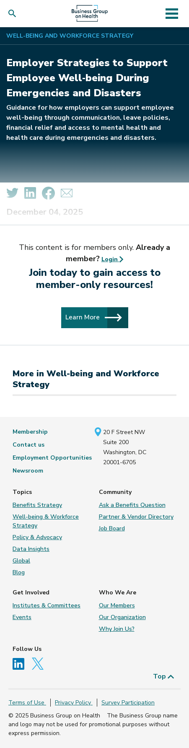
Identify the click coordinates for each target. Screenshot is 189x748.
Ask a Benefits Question (132, 505)
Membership (30, 432)
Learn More (93, 317)
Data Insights (31, 549)
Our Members (117, 605)
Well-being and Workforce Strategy (69, 36)
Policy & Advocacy (37, 537)
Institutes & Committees (46, 605)
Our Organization (122, 617)
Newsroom (28, 471)
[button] (14, 13)
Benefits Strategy (37, 505)
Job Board (112, 528)
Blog (19, 572)
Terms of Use (27, 703)
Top (163, 676)
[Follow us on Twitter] (39, 663)
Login (112, 259)
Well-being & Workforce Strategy (46, 521)
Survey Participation (128, 703)
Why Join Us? (117, 629)
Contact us (28, 445)
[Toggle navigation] (172, 13)
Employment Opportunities (52, 458)
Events (22, 617)
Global (21, 561)
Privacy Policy (74, 703)
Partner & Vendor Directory (136, 517)
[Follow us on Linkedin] (21, 663)
